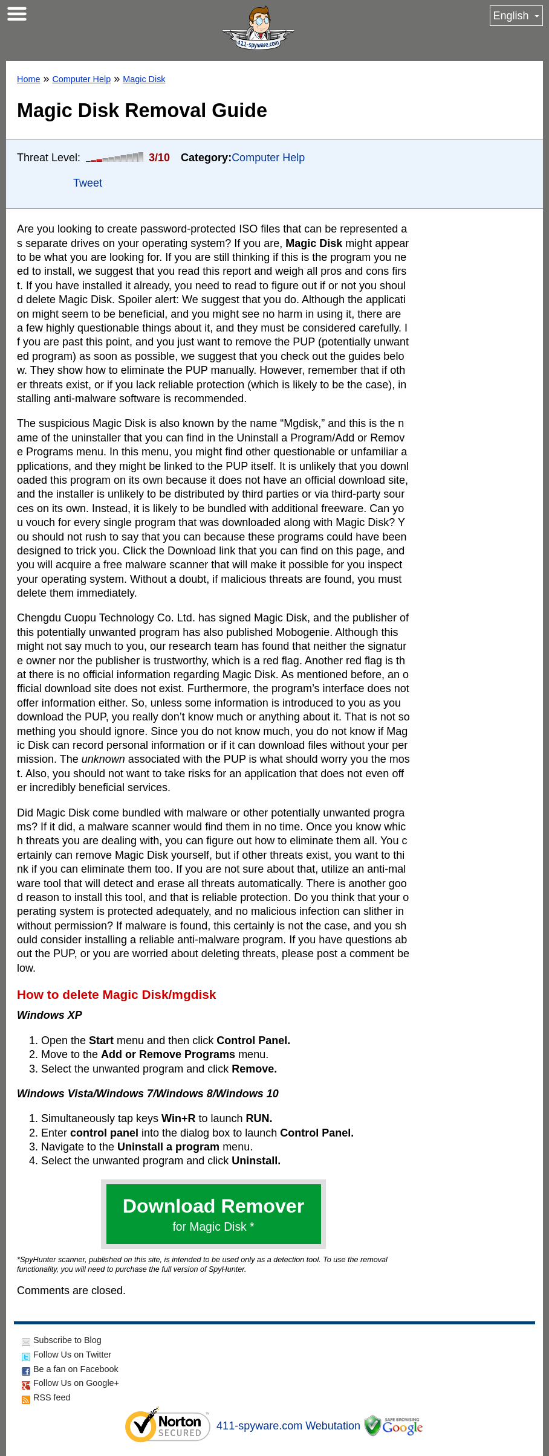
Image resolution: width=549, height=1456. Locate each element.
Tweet (87, 183)
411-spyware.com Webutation (288, 1426)
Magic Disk (144, 79)
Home (28, 79)
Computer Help (81, 79)
